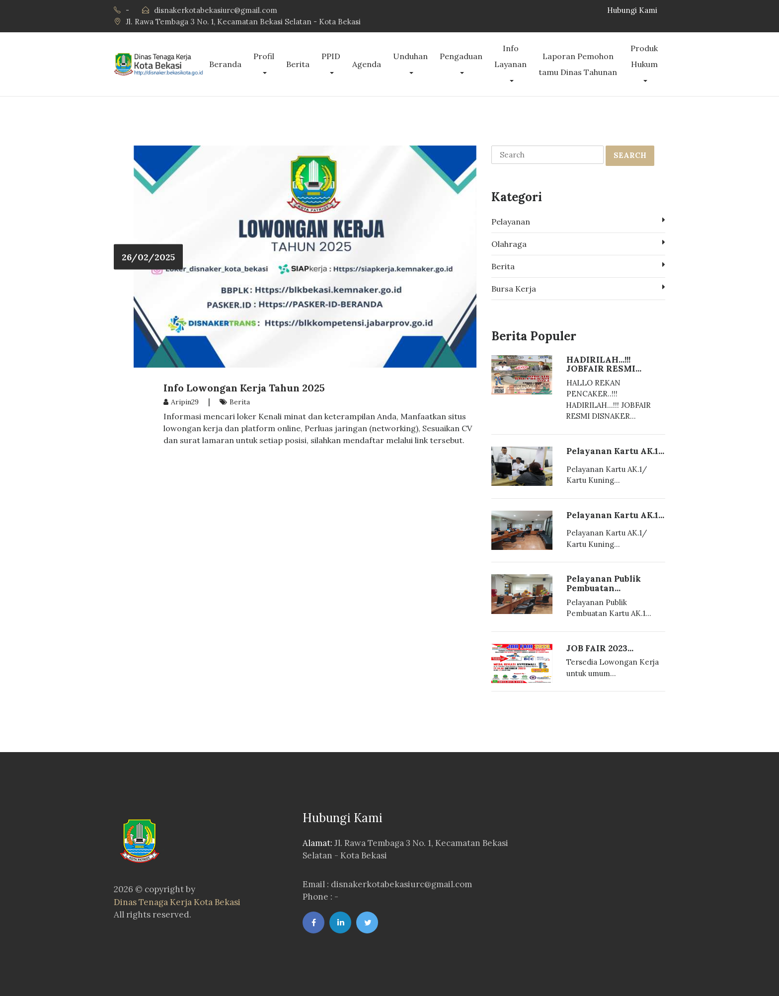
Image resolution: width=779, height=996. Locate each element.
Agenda (366, 64)
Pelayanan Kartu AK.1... (615, 451)
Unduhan (410, 56)
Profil (263, 56)
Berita (298, 64)
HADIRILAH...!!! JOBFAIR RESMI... (603, 364)
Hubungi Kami (632, 10)
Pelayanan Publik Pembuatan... (603, 583)
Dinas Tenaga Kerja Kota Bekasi (177, 902)
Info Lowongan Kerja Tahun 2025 (244, 388)
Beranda (225, 64)
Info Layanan (510, 56)
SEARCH (630, 155)
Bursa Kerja (578, 288)
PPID (330, 56)
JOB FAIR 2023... (599, 648)
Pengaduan (461, 56)
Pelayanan (578, 221)
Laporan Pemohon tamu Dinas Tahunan (578, 64)
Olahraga (578, 243)
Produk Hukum (644, 56)
